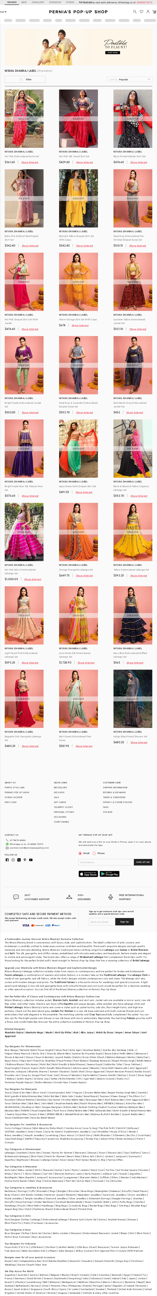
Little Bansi (37, 1247)
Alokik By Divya (104, 1032)
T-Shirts (27, 1173)
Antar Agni (75, 1050)
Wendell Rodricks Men (77, 1114)
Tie (107, 1180)
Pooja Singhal (45, 1050)
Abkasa (119, 1103)
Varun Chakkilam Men (17, 1117)
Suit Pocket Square (126, 1170)
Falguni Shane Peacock (17, 1053)
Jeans (79, 1173)
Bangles (62, 1191)
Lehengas (10, 1152)
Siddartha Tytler (113, 1064)
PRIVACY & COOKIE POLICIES (117, 802)
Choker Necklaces (44, 1202)
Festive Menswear (54, 1180)
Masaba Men (12, 1110)
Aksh (75, 1032)
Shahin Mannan (43, 1082)
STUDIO (70, 2)
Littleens (52, 1250)
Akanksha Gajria (14, 1032)
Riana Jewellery (13, 1135)
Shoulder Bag (138, 1205)
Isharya (27, 1128)
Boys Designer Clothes (17, 1233)
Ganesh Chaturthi (104, 1261)
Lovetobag (52, 1135)
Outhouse (132, 1128)
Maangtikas (101, 1191)
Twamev (104, 1096)
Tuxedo (123, 1173)
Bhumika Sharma (38, 1071)
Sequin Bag (11, 1209)
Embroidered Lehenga (55, 1219)
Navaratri (75, 1261)
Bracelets (42, 1191)
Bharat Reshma (26, 1099)
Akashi (49, 1032)
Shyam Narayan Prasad (119, 1071)
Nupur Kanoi (11, 1060)
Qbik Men (33, 1103)
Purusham (10, 1099)
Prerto (140, 1138)
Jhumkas (138, 1198)
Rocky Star (39, 1053)
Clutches (139, 1202)
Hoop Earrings (24, 1202)
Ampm (119, 1032)
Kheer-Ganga (118, 1096)
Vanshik (142, 1092)
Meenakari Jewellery (89, 1194)
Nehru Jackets (60, 1233)
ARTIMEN (108, 1103)
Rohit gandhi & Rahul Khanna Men (23, 1096)
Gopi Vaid (53, 1075)
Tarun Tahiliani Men (15, 1103)
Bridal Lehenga (141, 960)
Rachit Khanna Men (91, 1103)
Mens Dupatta (27, 1177)
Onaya (29, 1057)
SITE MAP (107, 812)
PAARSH (25, 1110)
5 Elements (119, 1135)
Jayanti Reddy (63, 1057)
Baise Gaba (111, 1053)
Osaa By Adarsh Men (58, 1053)
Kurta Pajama (92, 1173)
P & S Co (24, 1247)
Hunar (39, 1131)
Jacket (114, 1233)
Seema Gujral (94, 1064)
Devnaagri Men (94, 1099)
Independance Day (30, 1261)
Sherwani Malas (89, 1177)
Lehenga (109, 949)
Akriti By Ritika (63, 1032)
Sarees (123, 949)
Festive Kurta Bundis (16, 1180)
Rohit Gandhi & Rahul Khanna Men (132, 1110)
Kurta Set (91, 1219)
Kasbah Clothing (88, 1107)
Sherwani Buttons (64, 1173)
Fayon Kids (11, 1247)
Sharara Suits (60, 1000)
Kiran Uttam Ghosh (93, 1057)
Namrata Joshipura (16, 1071)
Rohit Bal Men (51, 1096)
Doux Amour (67, 1135)
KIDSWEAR (55, 2)
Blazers (37, 1173)
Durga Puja (122, 1261)
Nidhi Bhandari (102, 1135)
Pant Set (70, 1180)
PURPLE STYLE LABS (15, 787)
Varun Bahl (107, 1068)
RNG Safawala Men (100, 1110)
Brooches (116, 1180)
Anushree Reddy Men (66, 1103)
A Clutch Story (84, 1135)
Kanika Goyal (142, 1071)
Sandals (97, 1202)
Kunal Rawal (91, 1096)
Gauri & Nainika (44, 1057)
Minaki (132, 1131)
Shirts (38, 1170)
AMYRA (29, 1138)
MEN (24, 2)
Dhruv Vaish (39, 1092)
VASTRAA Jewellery (15, 1131)
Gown (102, 1152)
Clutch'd (120, 1128)
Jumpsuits (121, 1156)
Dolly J (132, 1050)
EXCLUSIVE (59, 792)
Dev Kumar (54, 1099)
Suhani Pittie (107, 1138)
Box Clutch (25, 1209)
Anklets (39, 1194)
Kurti (12, 953)
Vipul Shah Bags (14, 1138)
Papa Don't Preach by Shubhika (37, 1060)
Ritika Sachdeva (126, 1138)
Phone (101, 853)
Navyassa (103, 1247)
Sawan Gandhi (107, 1075)
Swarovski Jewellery (114, 1194)
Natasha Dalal (28, 1050)
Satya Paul (61, 1050)
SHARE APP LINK (143, 862)
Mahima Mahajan (116, 1057)
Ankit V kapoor (74, 1092)
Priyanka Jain (12, 1075)
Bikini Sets (88, 1156)
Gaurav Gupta (30, 1068)
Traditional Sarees (64, 982)
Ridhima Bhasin (15, 1064)
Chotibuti (50, 1247)
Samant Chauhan (59, 1071)
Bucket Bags (96, 1205)
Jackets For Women (62, 1011)
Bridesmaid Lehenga (91, 957)
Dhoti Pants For (13, 1223)
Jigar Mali (88, 1078)
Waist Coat (97, 1170)
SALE (56, 797)
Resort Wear (74, 1156)
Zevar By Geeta (53, 1131)
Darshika (41, 1099)
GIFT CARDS (60, 802)
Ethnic (115, 1177)
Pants (75, 1170)
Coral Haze (144, 1135)
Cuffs (32, 1191)
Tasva (8, 1092)
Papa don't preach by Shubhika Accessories (59, 1138)
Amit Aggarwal (138, 1068)
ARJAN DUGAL (12, 1107)
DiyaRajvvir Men (31, 1107)
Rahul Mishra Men (77, 1110)
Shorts (16, 1173)
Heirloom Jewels (54, 1194)
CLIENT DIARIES (61, 822)
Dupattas (10, 1159)
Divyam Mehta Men (95, 1092)
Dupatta (68, 1003)
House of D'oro (118, 1131)
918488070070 (144, 2)
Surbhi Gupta (24, 1078)
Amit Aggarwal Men (137, 1099)
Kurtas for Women (62, 1152)
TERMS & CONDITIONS (114, 797)
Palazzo (131, 1018)
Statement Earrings (99, 1198)
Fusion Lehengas (14, 975)
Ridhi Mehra (126, 1053)
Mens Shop (35, 1180)
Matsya (122, 1075)
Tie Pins (110, 1170)
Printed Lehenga (14, 1007)
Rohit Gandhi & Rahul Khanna (68, 1064)
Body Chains (12, 1194)
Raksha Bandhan (58, 1261)
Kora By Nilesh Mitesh (43, 1117)
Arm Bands (27, 1194)
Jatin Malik (47, 1103)
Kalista (77, 1057)
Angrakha (134, 1173)
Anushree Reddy (92, 1050)
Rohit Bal (45, 1064)
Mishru (131, 1057)
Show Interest (29, 162)
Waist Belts (33, 1205)
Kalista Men (70, 1107)
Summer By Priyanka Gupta (87, 1053)
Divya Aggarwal (95, 1071)
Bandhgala (11, 1177)
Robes (8, 1173)
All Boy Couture (84, 1250)
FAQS (106, 807)
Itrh (79, 1078)
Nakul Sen (142, 1057)
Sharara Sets (115, 1152)
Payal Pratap (64, 1060)
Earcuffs (126, 1191)
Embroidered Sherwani (96, 1233)
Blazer (124, 1233)
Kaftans (135, 1152)
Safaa (54, 1078)
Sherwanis (80, 1152)
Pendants (71, 1194)
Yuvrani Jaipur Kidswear (125, 1247)
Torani (132, 1075)
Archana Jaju (41, 1078)
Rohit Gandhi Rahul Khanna (55, 1068)
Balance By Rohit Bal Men (105, 1114)
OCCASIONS (60, 817)
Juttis (115, 1202)
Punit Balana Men (114, 1099)
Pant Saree (82, 1159)
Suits (67, 1170)
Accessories (55, 1177)
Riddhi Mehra (144, 1060)
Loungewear (71, 1177)
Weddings (10, 1264)
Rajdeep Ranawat (100, 1060)
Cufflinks (105, 1177)
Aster (31, 1131)
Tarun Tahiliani (132, 1064)
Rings (53, 1191)
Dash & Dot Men (22, 1092)
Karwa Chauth (26, 1264)
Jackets (109, 1156)
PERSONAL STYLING (64, 812)
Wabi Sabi (67, 1096)
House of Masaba (71, 1075)
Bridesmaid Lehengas (17, 1156)
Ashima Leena (80, 1068)
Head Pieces (140, 1191)
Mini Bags (111, 1205)
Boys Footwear (21, 1236)
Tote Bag (124, 1205)
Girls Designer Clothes (17, 1219)
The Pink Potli (106, 1128)
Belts (106, 1202)
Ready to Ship (97, 1159)
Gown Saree (67, 1159)
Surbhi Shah (77, 1071)
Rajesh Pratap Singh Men (122, 1092)
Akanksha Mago (34, 1032)
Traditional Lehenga (115, 975)
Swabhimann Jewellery (77, 1131)
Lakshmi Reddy (66, 1247)
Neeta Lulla (121, 1068)
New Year (41, 1264)
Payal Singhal (12, 1068)
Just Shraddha (100, 1131)
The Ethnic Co (136, 1096)
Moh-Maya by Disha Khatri (48, 1128)
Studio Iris (122, 1078)
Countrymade (56, 1092)
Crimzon (9, 1142)
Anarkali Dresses (117, 1219)
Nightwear (23, 1159)
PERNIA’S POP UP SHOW (17, 792)
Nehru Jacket (25, 1170)
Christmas (136, 1261)
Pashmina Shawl (43, 1209)
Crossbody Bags (78, 1205)
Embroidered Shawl (65, 1209)
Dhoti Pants (37, 1156)
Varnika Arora (73, 1128)
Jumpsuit (42, 1177)
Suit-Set (47, 1173)
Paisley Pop (92, 1138)
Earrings (22, 1191)
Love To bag (90, 1128)
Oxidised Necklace (66, 1202)
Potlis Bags (126, 1202)
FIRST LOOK (11, 802)
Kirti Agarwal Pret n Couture (110, 1250)
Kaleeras (115, 1191)
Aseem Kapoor (78, 1082)
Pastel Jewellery (13, 1198)
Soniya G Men (37, 1114)
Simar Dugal (144, 1075)
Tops (126, 1152)
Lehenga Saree (49, 1159)
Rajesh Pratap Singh (123, 1060)
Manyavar (141, 1053)
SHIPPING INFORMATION (115, 787)
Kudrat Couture (108, 1107)
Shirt (132, 1233)
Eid (45, 1261)
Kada (80, 1202)
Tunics (145, 1152)
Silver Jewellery (77, 1198)
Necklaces (10, 1191)
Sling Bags (61, 1205)
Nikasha (94, 1068)
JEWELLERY (37, 2)
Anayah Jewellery (34, 1135)
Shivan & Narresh (14, 1057)
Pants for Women (55, 1156)
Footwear (98, 1180)
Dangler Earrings (121, 1198)
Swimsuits (134, 1156)
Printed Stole (85, 1209)
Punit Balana (81, 1060)
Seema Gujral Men (17, 1114)
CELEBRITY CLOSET (63, 807)
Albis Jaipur (87, 1032)
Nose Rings (87, 1191)
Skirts (99, 1156)
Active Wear (84, 1180)
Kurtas (58, 1170)
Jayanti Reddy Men (132, 1114)
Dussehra (87, 1261)
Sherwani (48, 1170)
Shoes (88, 1202)
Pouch (21, 1205)
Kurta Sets (35, 1152)
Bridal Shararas (139, 949)
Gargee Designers (52, 1107)
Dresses (92, 1152)
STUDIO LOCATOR (13, 797)
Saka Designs (66, 1250)
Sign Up (124, 921)
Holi (16, 1261)
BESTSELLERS (60, 787)
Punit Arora (60, 1110)
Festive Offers (115, 1159)
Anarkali (73, 1000)
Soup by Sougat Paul (33, 1075)
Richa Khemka (67, 1078)
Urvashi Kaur (61, 1082)
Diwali (8, 1261)
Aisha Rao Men (134, 1103)
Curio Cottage (13, 1128)
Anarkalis (22, 1152)
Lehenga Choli (139, 975)
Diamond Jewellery (56, 1198)
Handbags (10, 1205)
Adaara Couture (105, 1078)
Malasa (11, 1078)
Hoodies (143, 1170)
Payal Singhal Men (41, 1110)
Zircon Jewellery (137, 1194)
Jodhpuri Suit (109, 1173)
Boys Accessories (41, 1236)
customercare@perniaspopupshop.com (29, 847)
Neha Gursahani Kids (34, 1250)
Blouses (35, 1159)
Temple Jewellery (34, 1198)
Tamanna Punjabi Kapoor (19, 1082)
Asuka (78, 1096)
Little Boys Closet (86, 1247)
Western (125, 1177)
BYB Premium (135, 1250)
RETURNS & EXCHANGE (114, 792)
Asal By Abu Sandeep (115, 1050)
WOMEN (12, 2)
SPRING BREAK (55, 1114)
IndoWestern (139, 1177)
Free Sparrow (12, 1250)
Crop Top (94, 1014)
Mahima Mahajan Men (131, 1107)
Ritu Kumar (32, 1064)
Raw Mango (11, 1050)
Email (84, 853)
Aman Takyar (132, 1032)
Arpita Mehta (90, 1075)
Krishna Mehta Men (73, 1099)
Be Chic (131, 1135)
